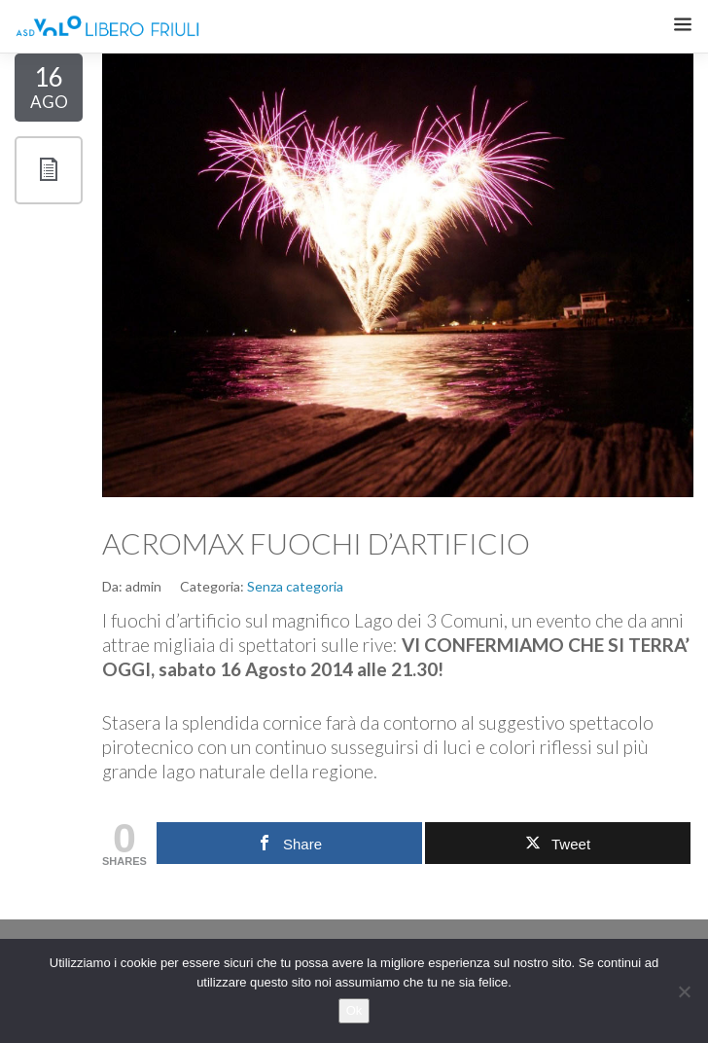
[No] (683, 991)
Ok (354, 1010)
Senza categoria (295, 586)
